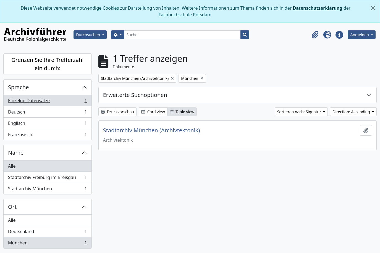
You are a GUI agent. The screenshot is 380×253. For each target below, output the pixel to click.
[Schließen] (373, 8)
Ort (12, 206)
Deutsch (47, 113)
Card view (153, 111)
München (47, 243)
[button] (315, 35)
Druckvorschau (117, 111)
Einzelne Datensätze (47, 101)
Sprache (18, 87)
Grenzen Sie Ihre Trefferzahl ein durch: (47, 64)
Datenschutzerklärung (317, 8)
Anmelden (360, 34)
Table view (182, 111)
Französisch (47, 135)
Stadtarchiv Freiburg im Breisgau (47, 178)
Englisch (47, 124)
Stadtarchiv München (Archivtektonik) (151, 130)
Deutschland (47, 232)
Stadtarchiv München (47, 189)
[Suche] (182, 34)
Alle (12, 166)
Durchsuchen (88, 34)
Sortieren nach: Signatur (299, 111)
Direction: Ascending (351, 111)
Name (15, 152)
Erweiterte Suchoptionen (135, 95)
